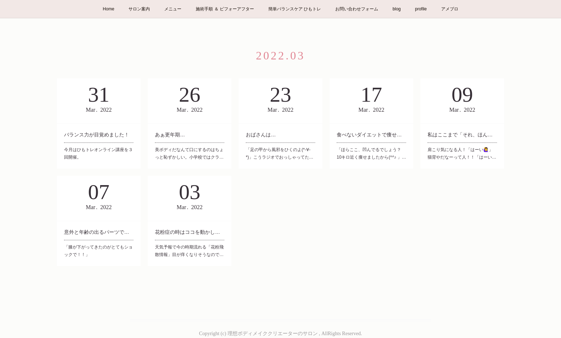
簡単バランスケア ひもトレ (294, 8)
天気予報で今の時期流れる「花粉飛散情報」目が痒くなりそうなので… (189, 251)
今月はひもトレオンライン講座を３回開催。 (98, 153)
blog (396, 8)
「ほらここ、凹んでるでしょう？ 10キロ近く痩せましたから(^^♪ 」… (371, 153)
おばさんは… (261, 134)
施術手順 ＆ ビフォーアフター (225, 8)
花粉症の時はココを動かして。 (189, 232)
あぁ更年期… (170, 134)
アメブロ (449, 8)
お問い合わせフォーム (356, 8)
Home (108, 8)
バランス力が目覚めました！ (96, 134)
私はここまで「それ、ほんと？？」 (462, 134)
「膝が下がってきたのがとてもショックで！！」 (98, 251)
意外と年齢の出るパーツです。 (98, 232)
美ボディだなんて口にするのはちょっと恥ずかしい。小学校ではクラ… (189, 153)
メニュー (172, 8)
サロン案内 (139, 8)
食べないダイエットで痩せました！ (371, 134)
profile (421, 8)
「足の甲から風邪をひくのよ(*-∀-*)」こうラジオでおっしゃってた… (279, 153)
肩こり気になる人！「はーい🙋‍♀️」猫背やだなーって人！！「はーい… (462, 153)
